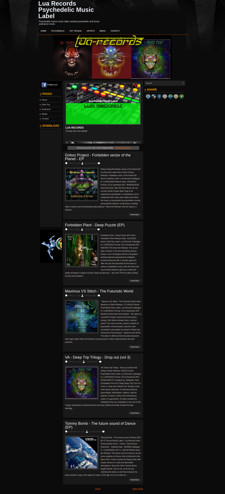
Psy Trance (76, 31)
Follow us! (52, 85)
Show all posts (122, 148)
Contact (115, 31)
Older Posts (137, 489)
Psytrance (46, 109)
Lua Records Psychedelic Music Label (66, 9)
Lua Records (74, 127)
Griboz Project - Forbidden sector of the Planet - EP (98, 157)
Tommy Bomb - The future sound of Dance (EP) (100, 425)
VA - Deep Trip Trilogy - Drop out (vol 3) (97, 357)
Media (103, 31)
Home (43, 31)
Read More (135, 214)
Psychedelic (58, 31)
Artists (91, 31)
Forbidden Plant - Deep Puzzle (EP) (95, 225)
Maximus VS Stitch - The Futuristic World (99, 291)
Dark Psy (46, 104)
